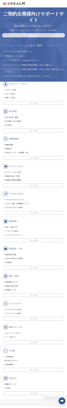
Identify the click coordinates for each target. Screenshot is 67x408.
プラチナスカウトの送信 (14, 207)
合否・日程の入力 (11, 227)
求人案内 (8, 125)
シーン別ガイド (10, 337)
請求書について (10, 290)
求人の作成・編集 (11, 117)
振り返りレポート (11, 360)
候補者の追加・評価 (12, 176)
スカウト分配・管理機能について (17, 203)
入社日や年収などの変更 (14, 258)
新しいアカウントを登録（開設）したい (18, 51)
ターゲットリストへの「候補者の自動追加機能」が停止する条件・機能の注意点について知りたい (34, 70)
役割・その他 (10, 97)
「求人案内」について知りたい (15, 56)
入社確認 (8, 262)
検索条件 (8, 149)
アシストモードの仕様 (13, 309)
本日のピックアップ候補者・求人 (17, 152)
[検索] (33, 35)
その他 (7, 388)
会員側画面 (9, 364)
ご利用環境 (9, 356)
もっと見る (34, 103)
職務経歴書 (9, 145)
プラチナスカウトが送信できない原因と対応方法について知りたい (28, 76)
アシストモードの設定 (13, 313)
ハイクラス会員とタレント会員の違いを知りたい (21, 60)
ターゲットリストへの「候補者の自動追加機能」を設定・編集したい (28, 65)
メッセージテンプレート (14, 235)
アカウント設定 (10, 90)
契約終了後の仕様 (11, 286)
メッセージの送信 (11, 231)
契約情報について (11, 282)
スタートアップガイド (13, 333)
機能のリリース (10, 384)
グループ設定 (10, 94)
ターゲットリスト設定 (13, 172)
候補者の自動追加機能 (13, 180)
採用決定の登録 (10, 254)
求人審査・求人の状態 (13, 121)
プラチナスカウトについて (14, 200)
